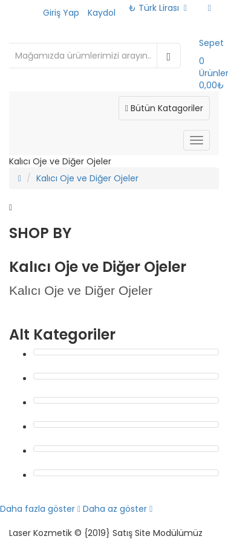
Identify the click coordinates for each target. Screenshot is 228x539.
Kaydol (102, 13)
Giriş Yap (61, 13)
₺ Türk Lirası (158, 8)
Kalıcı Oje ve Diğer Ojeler (87, 178)
